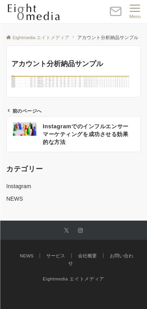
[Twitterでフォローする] (66, 230)
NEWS (14, 199)
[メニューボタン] (135, 12)
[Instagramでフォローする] (80, 230)
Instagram (18, 186)
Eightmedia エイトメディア (73, 278)
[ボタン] (115, 14)
